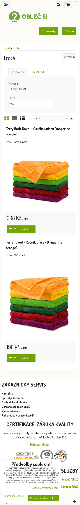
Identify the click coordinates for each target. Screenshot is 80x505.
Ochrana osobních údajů (16, 406)
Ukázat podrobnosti (14, 496)
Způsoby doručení (13, 398)
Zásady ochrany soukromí (45, 487)
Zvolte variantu (21, 229)
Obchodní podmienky (14, 402)
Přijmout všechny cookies (43, 498)
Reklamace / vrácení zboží (18, 415)
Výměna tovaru (11, 411)
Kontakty (7, 393)
